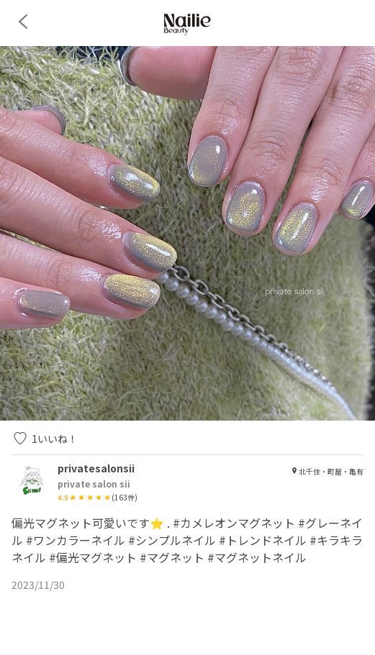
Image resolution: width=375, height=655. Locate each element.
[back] (23, 21)
